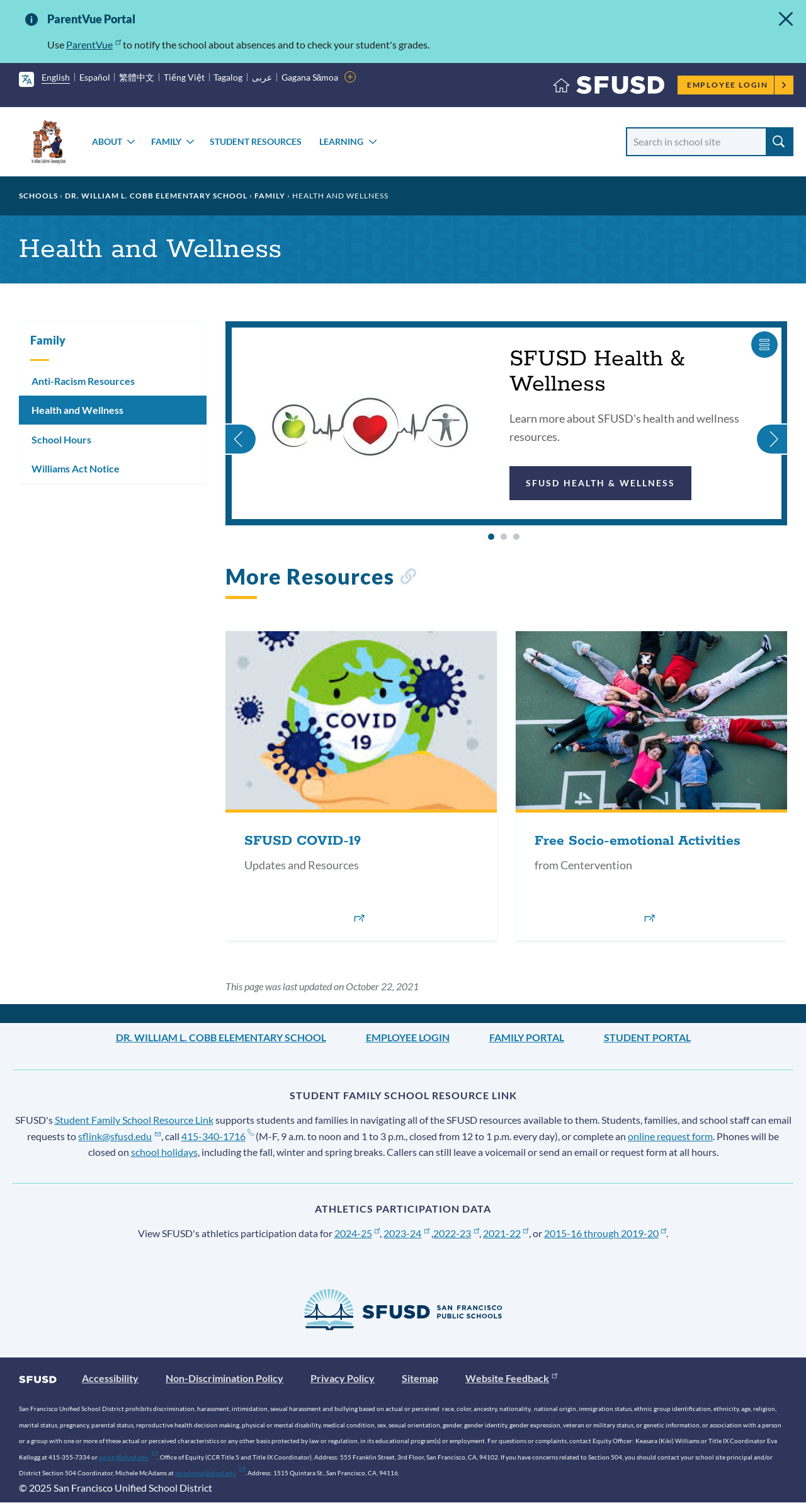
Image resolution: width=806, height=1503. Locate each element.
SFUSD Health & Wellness (600, 482)
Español (94, 77)
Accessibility (110, 1378)
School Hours (61, 439)
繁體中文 (136, 77)
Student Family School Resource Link (134, 1120)
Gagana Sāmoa (310, 77)
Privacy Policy (342, 1378)
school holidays (164, 1152)
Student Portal (647, 1037)
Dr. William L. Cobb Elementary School (156, 195)
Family (166, 141)
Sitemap (420, 1378)
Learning (341, 141)
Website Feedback (511, 1378)
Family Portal (526, 1037)
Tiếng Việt (184, 77)
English (56, 77)
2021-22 (506, 1233)
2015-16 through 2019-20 (605, 1233)
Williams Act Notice (75, 468)
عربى (262, 77)
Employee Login (737, 84)
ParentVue (93, 44)
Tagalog (227, 77)
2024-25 (357, 1233)
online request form (670, 1136)
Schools (38, 195)
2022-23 (456, 1233)
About (107, 141)
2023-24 (406, 1233)
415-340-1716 (217, 1136)
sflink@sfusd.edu (119, 1136)
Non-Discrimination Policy (224, 1378)
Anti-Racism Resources (83, 381)
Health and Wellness (77, 410)
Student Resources (256, 141)
